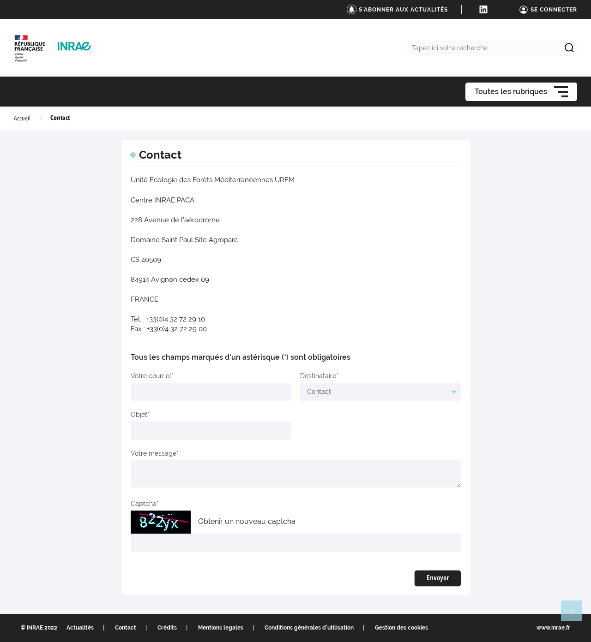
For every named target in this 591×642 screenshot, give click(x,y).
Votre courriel (151, 376)
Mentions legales (220, 627)
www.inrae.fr (553, 627)
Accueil (22, 118)
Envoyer (438, 578)
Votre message (153, 453)
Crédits (167, 627)
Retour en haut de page (575, 614)
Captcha (144, 503)
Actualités (80, 627)
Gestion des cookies (401, 627)
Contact (125, 627)
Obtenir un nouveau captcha (247, 521)
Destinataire (318, 376)
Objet (139, 414)
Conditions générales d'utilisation (309, 627)
